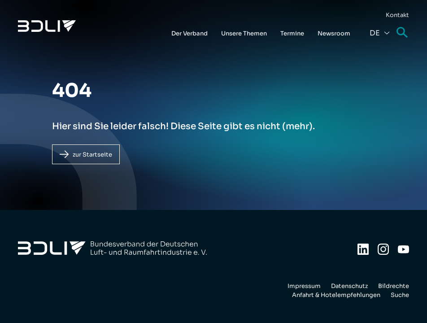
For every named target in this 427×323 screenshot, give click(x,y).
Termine (292, 33)
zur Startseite (92, 154)
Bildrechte (393, 286)
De (375, 33)
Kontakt (397, 15)
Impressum (304, 286)
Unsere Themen (244, 33)
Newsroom (334, 33)
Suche (402, 33)
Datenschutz (349, 286)
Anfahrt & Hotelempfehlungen (336, 295)
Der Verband (189, 33)
